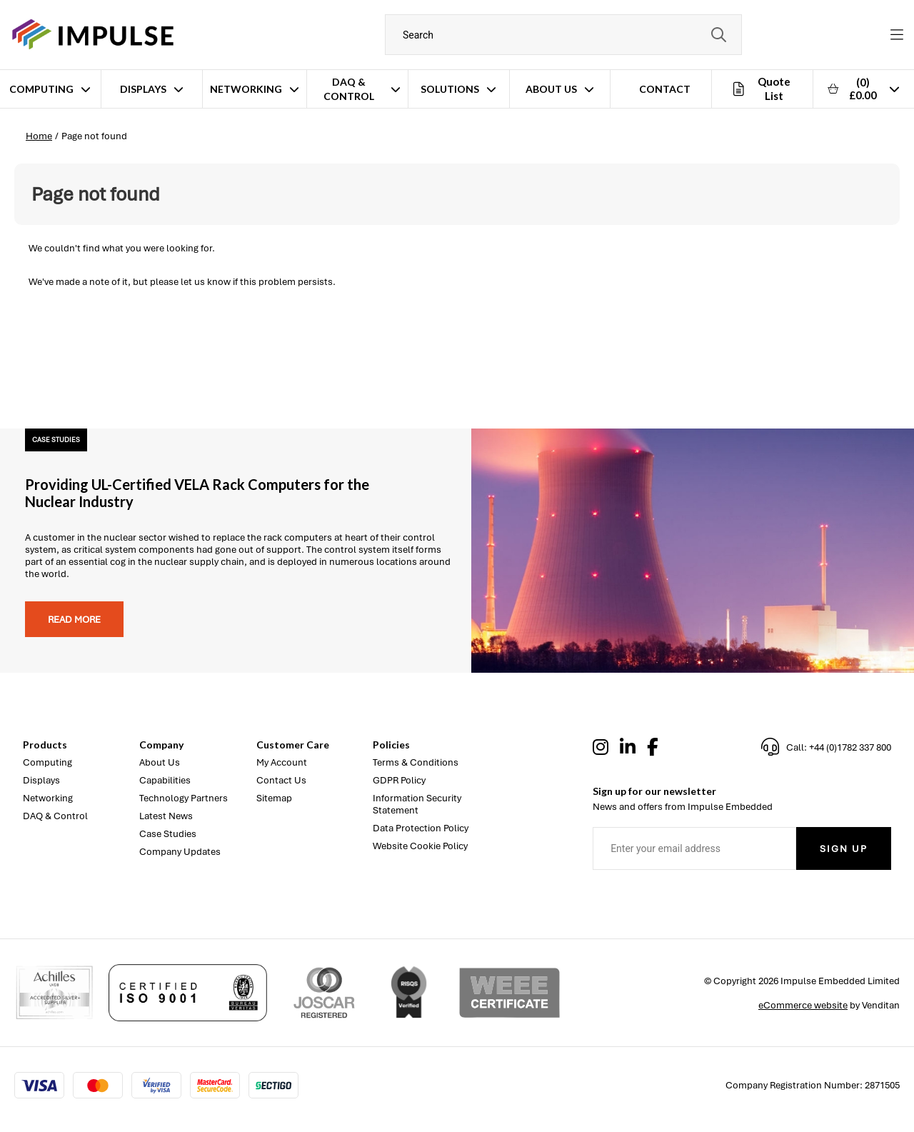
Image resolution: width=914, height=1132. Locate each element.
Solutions (450, 89)
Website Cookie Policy (420, 846)
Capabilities (165, 780)
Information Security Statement (417, 804)
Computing (41, 89)
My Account (281, 762)
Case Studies (167, 834)
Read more (74, 619)
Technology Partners (183, 798)
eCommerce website (803, 1005)
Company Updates (180, 852)
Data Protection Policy (420, 828)
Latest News (166, 816)
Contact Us (281, 780)
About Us (551, 89)
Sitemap (274, 798)
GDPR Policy (399, 780)
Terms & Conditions (415, 762)
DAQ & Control (348, 89)
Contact (664, 89)
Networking (246, 89)
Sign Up (844, 849)
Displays (143, 89)
